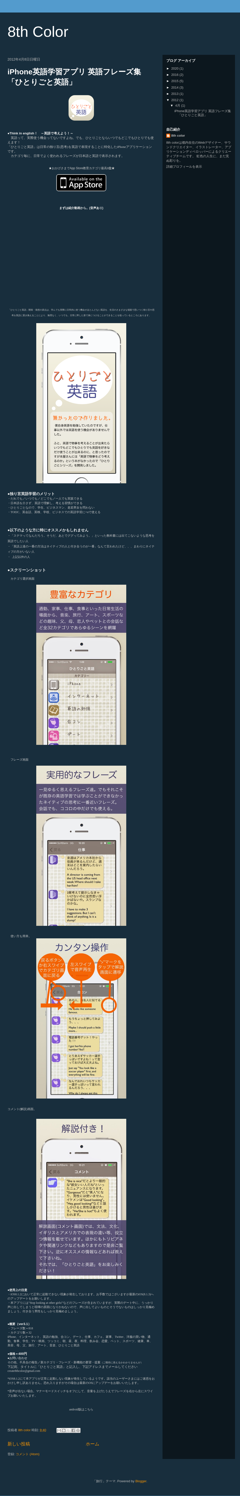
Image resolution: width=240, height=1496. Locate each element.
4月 (178, 105)
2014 (175, 87)
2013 (175, 94)
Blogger (140, 1481)
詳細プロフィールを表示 (184, 166)
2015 (175, 81)
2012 (175, 100)
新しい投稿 (19, 1443)
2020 (175, 68)
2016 (175, 75)
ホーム (92, 1443)
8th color (178, 135)
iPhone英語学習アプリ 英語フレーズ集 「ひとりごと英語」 (202, 113)
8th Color (38, 31)
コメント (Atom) (28, 1454)
